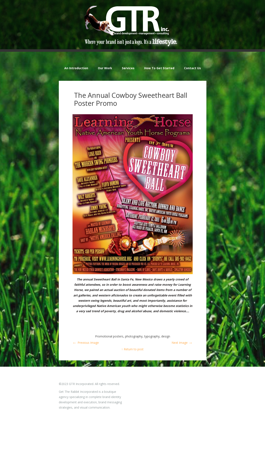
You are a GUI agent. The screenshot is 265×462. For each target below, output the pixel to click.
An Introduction (76, 68)
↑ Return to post (132, 349)
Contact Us (192, 68)
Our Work (105, 68)
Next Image (182, 343)
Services (128, 68)
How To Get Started (159, 68)
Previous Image (86, 343)
